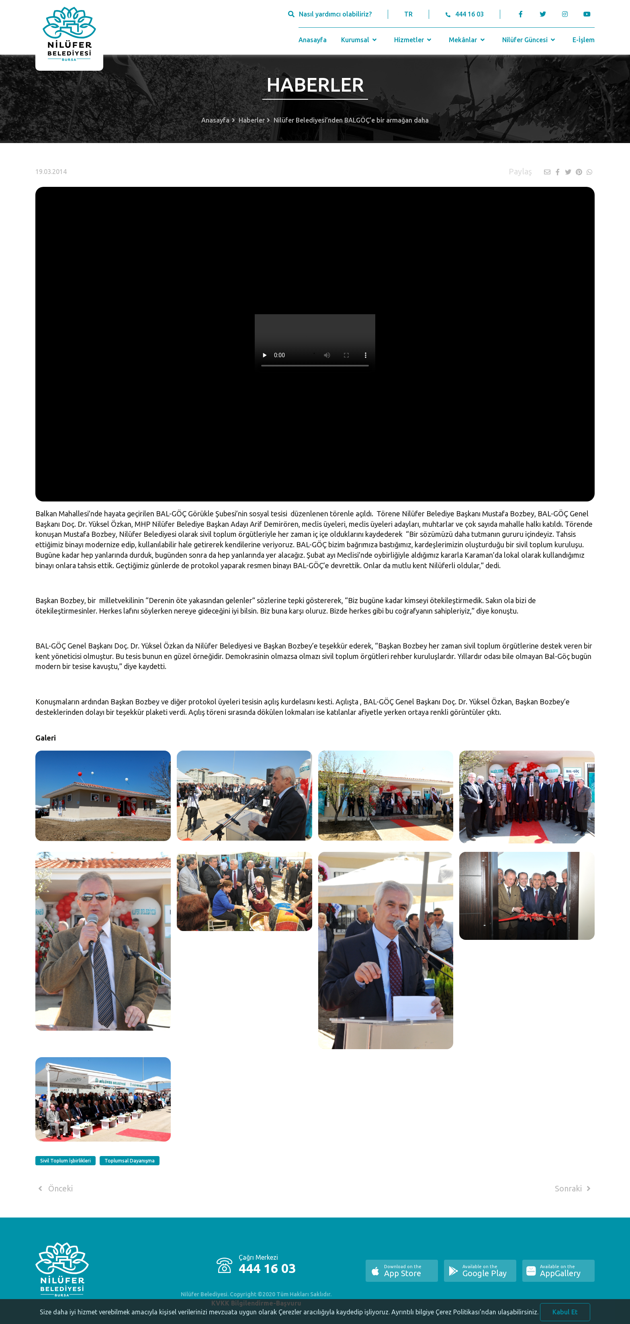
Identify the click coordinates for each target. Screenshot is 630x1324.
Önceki (54, 1188)
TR (408, 14)
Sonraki (574, 1188)
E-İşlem (584, 39)
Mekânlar (467, 39)
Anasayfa (313, 39)
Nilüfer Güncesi (529, 39)
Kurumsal (359, 39)
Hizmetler (413, 39)
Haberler (252, 120)
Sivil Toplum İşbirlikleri (65, 1160)
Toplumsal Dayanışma (129, 1160)
